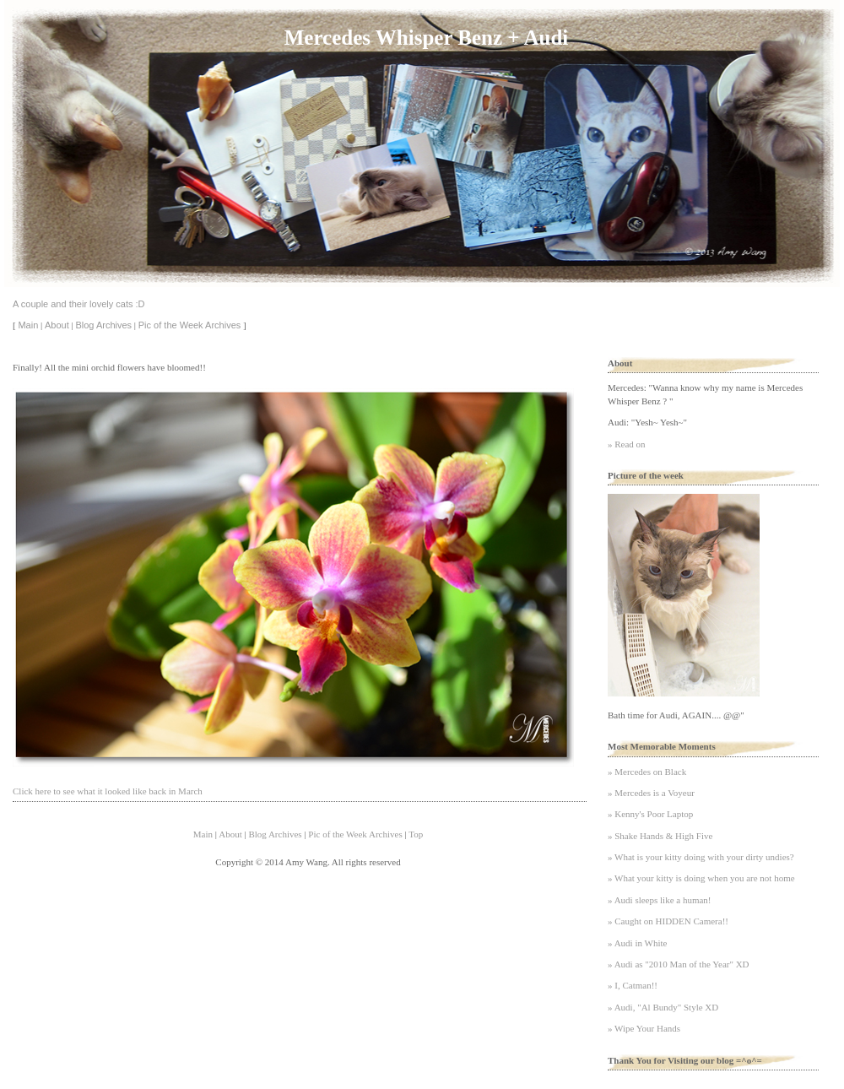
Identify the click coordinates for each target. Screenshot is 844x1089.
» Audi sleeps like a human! (659, 900)
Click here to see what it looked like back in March (108, 791)
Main (28, 325)
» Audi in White (637, 943)
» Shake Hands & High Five (660, 836)
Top (415, 834)
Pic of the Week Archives (189, 325)
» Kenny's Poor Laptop (650, 814)
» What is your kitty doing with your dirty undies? (701, 857)
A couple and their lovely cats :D (79, 304)
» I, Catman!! (632, 985)
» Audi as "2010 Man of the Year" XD (678, 964)
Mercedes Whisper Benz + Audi (426, 37)
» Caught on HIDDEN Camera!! (668, 921)
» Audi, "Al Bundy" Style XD (663, 1007)
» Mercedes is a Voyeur (651, 793)
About (57, 325)
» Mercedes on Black (647, 772)
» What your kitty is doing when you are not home (701, 878)
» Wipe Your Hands (644, 1028)
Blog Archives (103, 325)
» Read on (627, 444)
